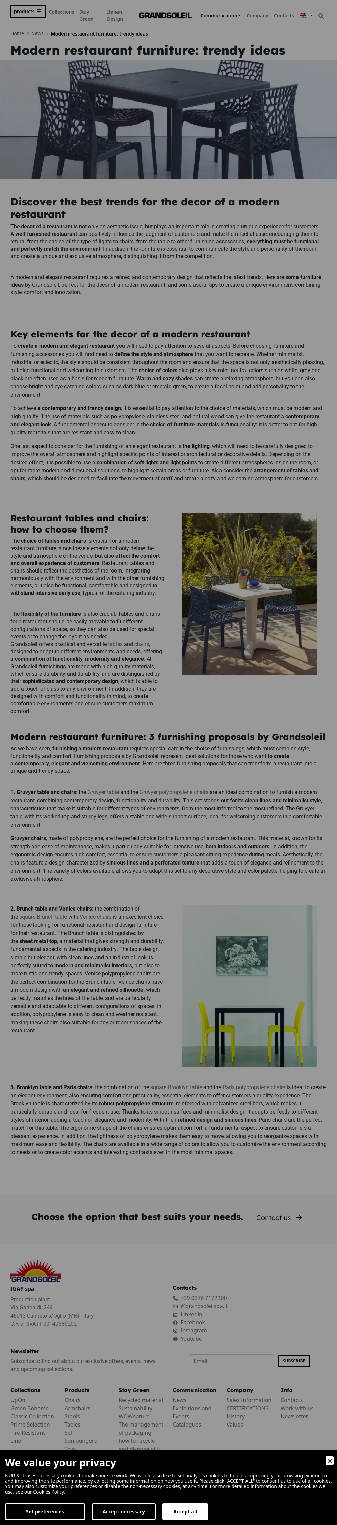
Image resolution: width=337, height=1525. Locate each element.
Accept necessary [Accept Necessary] (124, 1511)
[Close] (330, 1460)
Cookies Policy (48, 1491)
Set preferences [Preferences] (45, 1511)
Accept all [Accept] (185, 1511)
